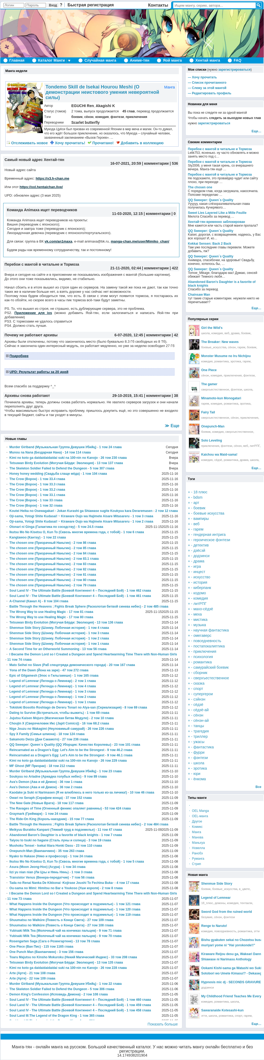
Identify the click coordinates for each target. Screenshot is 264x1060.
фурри (199, 752)
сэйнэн (199, 699)
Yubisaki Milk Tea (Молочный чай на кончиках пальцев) (52, 930)
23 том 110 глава (89, 845)
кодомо (199, 593)
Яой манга (172, 60)
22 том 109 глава (42, 978)
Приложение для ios (33, 313)
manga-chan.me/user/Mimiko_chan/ (140, 241)
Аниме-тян (139, 60)
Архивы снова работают (27, 395)
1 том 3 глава (143, 516)
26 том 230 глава (114, 458)
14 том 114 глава (78, 452)
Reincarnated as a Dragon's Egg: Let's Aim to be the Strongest (56, 750)
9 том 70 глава (110, 936)
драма (235, 333)
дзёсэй (199, 550)
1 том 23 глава (110, 771)
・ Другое (195, 821)
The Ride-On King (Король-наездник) (38, 819)
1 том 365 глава (92, 1015)
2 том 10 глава (102, 718)
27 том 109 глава (100, 920)
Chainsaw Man (199, 294)
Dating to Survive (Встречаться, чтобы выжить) (46, 713)
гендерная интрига (209, 534)
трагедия (201, 731)
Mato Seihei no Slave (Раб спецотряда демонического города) (57, 665)
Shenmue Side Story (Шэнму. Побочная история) (47, 628)
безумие (206, 917)
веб (226, 333)
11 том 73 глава (19, 899)
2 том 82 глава (84, 569)
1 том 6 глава (133, 532)
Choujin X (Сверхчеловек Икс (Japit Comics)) (44, 723)
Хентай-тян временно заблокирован (216, 222)
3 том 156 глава (71, 952)
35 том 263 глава (71, 851)
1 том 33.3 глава (52, 484)
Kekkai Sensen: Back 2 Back (209, 243)
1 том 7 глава (111, 835)
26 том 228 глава (114, 968)
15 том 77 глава (82, 819)
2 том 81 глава (84, 574)
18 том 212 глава (62, 766)
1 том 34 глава (74, 867)
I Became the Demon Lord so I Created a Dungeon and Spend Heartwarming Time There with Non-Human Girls (93, 654)
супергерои (203, 694)
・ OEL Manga (198, 811)
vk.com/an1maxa (58, 241)
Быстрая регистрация (91, 5)
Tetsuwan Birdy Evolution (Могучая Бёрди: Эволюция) (51, 463)
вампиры (201, 518)
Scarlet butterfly (85, 122)
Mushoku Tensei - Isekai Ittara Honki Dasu (41, 845)
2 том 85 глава (84, 548)
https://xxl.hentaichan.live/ (41, 187)
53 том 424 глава (118, 808)
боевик (76, 117)
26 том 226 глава (101, 729)
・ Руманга (196, 858)
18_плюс (207, 903)
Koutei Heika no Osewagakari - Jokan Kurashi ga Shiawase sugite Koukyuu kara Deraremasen (80, 511)
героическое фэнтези (211, 540)
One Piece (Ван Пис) (25, 946)
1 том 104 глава (95, 474)
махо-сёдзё (203, 609)
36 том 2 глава (71, 787)
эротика (235, 361)
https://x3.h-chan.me (52, 178)
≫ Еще (172, 425)
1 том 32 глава (51, 505)
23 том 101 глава (127, 745)
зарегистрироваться (234, 69)
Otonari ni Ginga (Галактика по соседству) (42, 527)
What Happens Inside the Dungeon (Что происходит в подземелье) (61, 904)
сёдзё (218, 459)
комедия (102, 117)
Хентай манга (207, 60)
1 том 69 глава (98, 713)
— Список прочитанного (207, 82)
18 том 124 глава (72, 734)
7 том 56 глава (83, 877)
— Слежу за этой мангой (207, 88)
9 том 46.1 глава (120, 755)
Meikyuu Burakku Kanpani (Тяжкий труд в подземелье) (52, 830)
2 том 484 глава (156, 824)
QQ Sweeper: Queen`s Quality (210, 200)
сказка (199, 683)
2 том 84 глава (84, 553)
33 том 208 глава (124, 957)
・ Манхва (195, 837)
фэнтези (117, 117)
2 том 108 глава (95, 994)
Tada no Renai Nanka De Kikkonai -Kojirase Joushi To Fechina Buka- (61, 883)
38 (176, 395)
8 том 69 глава (136, 707)
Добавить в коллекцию (140, 143)
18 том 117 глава (70, 803)
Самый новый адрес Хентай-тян (34, 160)
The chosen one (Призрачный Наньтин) (40, 543)
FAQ (237, 60)
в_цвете (244, 889)
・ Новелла (196, 848)
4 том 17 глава (128, 883)
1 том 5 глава (133, 861)
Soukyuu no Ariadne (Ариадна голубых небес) (45, 776)
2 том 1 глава (85, 681)
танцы (198, 726)
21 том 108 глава (42, 973)
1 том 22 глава (54, 537)
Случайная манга (100, 60)
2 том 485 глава (156, 606)
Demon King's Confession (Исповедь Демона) (44, 994)
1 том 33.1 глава (52, 495)
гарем (241, 347)
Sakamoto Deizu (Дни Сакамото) (34, 739)
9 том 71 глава (110, 930)
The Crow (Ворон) (23, 479)
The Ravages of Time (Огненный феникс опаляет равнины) (55, 808)
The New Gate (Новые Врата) (32, 803)
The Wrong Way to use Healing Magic (37, 612)
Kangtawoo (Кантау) (24, 537)
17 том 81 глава (81, 612)
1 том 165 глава (86, 675)
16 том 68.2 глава (95, 723)
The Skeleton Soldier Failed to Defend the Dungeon (48, 468)
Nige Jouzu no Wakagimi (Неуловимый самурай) (47, 729)
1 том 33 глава (51, 500)
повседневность (207, 641)
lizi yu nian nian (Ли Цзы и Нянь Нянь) (39, 872)
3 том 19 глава (99, 840)
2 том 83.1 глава (86, 559)
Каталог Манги (51, 60)
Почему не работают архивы (31, 335)
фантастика (203, 747)
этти (257, 931)
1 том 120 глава (128, 909)
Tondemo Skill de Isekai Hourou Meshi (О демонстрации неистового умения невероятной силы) (102, 92)
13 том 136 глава (110, 622)
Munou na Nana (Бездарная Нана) (35, 452)
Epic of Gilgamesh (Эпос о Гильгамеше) (40, 675)
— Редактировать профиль (209, 93)
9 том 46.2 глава (120, 750)
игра (197, 566)
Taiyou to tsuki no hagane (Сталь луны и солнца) (47, 840)
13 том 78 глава (88, 941)
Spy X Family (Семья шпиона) (32, 734)
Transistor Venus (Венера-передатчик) (39, 877)
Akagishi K (105, 106)
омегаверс (202, 635)
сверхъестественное (215, 389)
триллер (200, 736)
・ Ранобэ (195, 853)
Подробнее (19, 356)
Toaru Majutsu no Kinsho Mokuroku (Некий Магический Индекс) (58, 957)
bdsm (198, 497)
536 (175, 163)
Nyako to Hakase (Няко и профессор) (38, 856)
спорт (198, 688)
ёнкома (199, 779)
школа (205, 333)
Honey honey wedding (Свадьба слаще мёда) (44, 474)
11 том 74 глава (19, 660)
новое (27, 143)
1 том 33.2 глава (52, 489)
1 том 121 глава (128, 904)
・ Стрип (194, 864)
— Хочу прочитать (202, 77)
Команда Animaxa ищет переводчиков (42, 210)
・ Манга (194, 832)
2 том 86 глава (84, 543)
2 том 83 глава (84, 564)
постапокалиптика (209, 646)
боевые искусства (208, 513)
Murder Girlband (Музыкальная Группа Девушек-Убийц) (52, 447)
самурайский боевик (211, 667)
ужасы (198, 742)
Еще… (256, 131)
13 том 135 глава (110, 962)
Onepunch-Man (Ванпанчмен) (32, 851)
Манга (169, 87)
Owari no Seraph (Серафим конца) (36, 798)
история (200, 582)
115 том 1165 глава (58, 946)
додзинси (201, 556)
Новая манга (198, 875)
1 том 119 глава (128, 915)
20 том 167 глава (122, 665)
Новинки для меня (202, 104)
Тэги (191, 479)
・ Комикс (195, 827)
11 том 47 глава (110, 830)
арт (196, 503)
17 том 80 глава (81, 617)
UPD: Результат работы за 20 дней (39, 372)
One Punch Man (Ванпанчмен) (32, 952)
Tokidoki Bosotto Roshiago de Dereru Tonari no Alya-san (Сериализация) (65, 707)
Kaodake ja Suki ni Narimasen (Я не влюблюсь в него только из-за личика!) (68, 792)
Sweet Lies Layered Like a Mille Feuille (217, 213)
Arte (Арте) (17, 973)
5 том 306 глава (102, 989)
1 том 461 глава (139, 596)
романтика (221, 361)
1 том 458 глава (139, 1010)
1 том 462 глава (139, 590)
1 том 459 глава (139, 1005)
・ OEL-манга (198, 816)
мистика (200, 619)
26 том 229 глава (114, 760)
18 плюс (200, 492)
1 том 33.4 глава (52, 479)
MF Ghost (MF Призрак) (27, 766)
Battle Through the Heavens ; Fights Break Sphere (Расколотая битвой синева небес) (75, 606)
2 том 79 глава (84, 585)
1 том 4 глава (98, 628)
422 (175, 268)
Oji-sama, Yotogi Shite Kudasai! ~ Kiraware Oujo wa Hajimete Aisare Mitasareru (69, 516)
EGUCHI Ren (82, 106)
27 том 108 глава (100, 925)
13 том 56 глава (94, 649)
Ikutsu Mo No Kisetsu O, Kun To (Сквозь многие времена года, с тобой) (64, 532)
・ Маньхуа (196, 843)
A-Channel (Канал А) (25, 601)
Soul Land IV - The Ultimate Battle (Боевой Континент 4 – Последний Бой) (66, 590)
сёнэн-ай (201, 720)
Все (258, 787)
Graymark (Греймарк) (25, 814)
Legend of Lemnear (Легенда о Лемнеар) (40, 681)
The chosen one (200, 187)
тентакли (246, 903)
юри (196, 773)
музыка (199, 625)
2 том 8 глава (112, 888)
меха (197, 614)
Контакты (158, 5)
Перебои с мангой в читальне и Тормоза (42, 264)
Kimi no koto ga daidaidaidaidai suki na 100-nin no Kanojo (53, 458)
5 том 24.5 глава (90, 527)
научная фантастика (211, 630)
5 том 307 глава (102, 468)
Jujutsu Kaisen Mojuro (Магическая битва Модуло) (48, 718)
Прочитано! (101, 143)
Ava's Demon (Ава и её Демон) (33, 782)
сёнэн (88, 117)
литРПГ (254, 445)
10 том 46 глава (142, 792)
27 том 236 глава (75, 739)
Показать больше (163, 1024)
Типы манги (197, 798)
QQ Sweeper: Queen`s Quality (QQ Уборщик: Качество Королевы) (60, 745)
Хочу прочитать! (67, 143)
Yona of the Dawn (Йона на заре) (34, 670)
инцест (199, 572)
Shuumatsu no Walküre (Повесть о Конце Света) (46, 920)
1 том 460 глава (139, 1000)
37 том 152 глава (79, 798)
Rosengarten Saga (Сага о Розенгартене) (41, 941)
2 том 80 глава (84, 580)
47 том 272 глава (75, 670)
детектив (201, 545)
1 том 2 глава (143, 521)
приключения (136, 117)
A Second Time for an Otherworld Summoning (44, 649)
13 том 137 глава (110, 463)
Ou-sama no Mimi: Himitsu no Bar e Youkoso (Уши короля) (54, 888)
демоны (220, 903)
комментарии (156, 163)
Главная (16, 60)
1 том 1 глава (98, 644)
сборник (200, 673)
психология (203, 657)
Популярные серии (203, 319)
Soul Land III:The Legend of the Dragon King (43, 1015)
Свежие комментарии (205, 142)
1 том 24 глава (110, 447)
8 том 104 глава (56, 601)
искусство (201, 577)
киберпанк (202, 588)
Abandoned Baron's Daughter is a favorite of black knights (53, 835)
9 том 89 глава (95, 776)
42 (176, 335)
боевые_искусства (213, 347)
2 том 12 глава (166, 511)
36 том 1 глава (71, 782)
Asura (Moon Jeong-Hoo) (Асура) (34, 867)
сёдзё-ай (201, 710)
